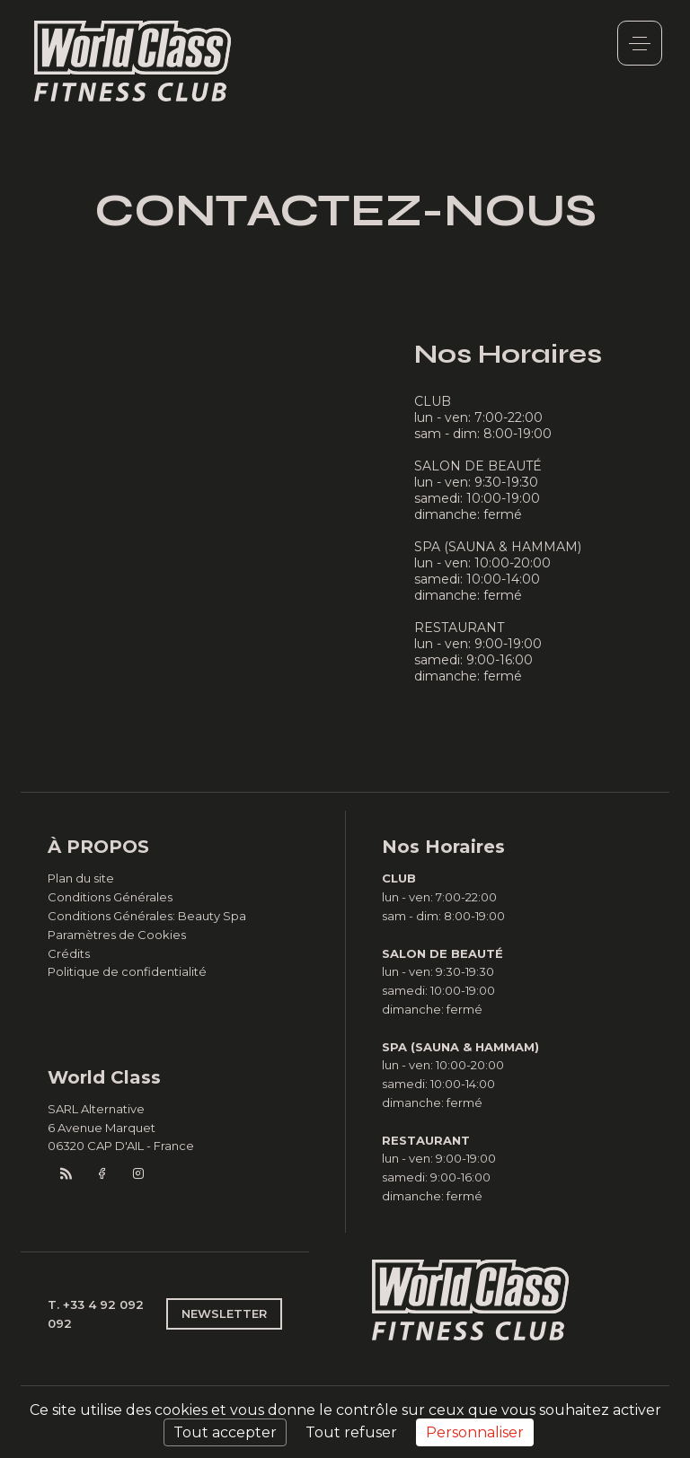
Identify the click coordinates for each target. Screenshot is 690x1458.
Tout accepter (225, 1432)
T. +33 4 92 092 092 (96, 1314)
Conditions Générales (110, 897)
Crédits (69, 953)
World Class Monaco (133, 61)
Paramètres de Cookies (117, 934)
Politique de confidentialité (127, 971)
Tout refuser (351, 1432)
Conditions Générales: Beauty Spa (147, 916)
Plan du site (81, 878)
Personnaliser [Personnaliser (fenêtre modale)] (475, 1432)
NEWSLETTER (224, 1313)
